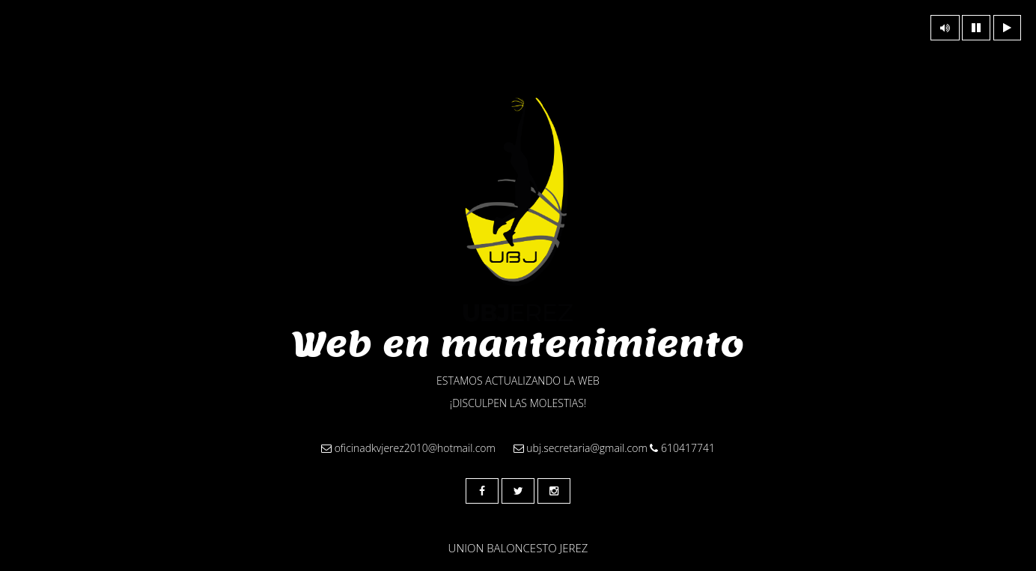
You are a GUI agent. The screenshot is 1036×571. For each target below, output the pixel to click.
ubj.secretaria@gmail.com (581, 448)
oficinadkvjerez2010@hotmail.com (408, 448)
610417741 (682, 448)
